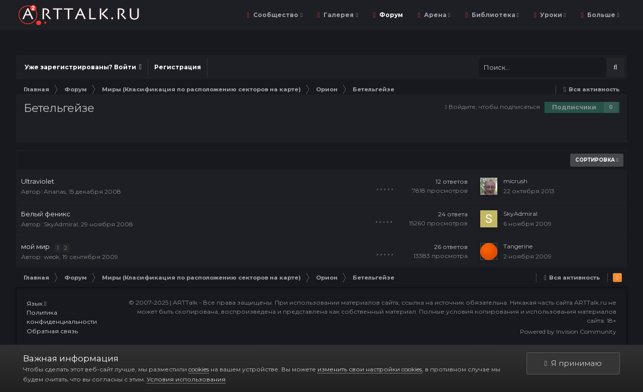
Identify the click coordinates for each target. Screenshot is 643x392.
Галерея (340, 15)
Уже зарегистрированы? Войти (83, 67)
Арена (436, 15)
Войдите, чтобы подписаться (494, 106)
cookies (198, 369)
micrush (515, 181)
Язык (36, 303)
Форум (390, 15)
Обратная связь (52, 331)
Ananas (55, 191)
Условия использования (186, 379)
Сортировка (596, 160)
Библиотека (494, 15)
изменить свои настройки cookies (369, 369)
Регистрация (177, 67)
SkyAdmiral (61, 224)
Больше (602, 15)
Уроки (552, 15)
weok (51, 256)
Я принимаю (573, 363)
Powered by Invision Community (568, 331)
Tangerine (517, 246)
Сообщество (277, 15)
